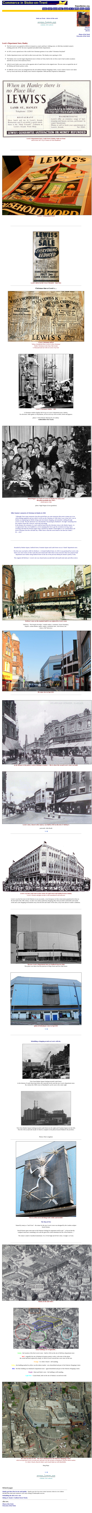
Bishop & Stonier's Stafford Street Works (15, 1498)
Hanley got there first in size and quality (15, 1491)
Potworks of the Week (83, 36)
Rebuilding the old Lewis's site (12, 1495)
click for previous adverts (87, 28)
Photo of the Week (84, 34)
